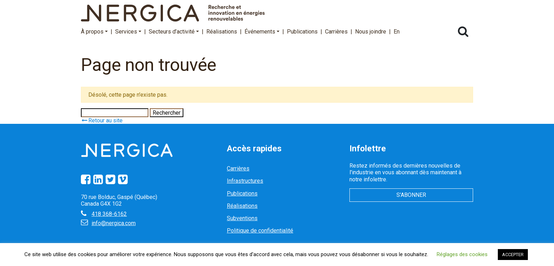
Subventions (242, 218)
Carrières (336, 31)
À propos (94, 31)
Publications (302, 31)
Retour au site (102, 120)
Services (128, 31)
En (397, 31)
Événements (261, 31)
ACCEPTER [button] (513, 254)
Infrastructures (245, 180)
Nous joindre (370, 31)
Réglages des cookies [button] (462, 254)
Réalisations (221, 31)
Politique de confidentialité (260, 230)
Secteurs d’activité (174, 31)
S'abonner (411, 195)
